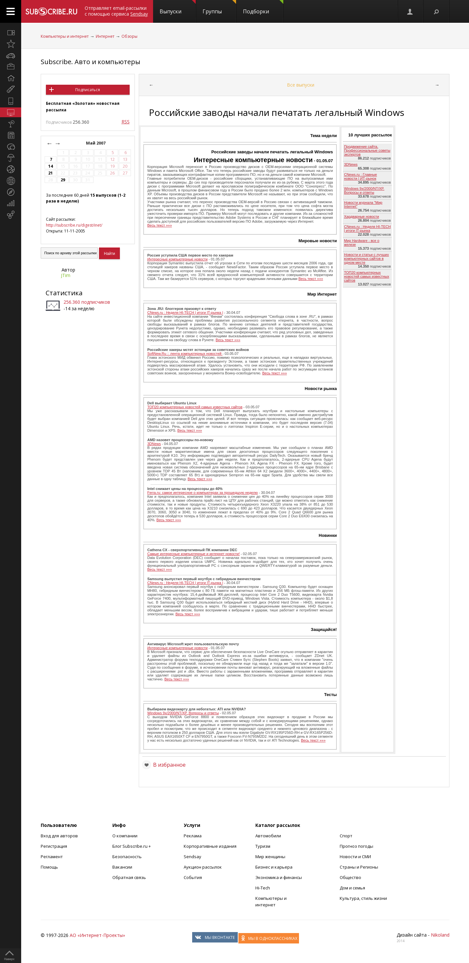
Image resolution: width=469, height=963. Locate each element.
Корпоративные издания (210, 846)
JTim (65, 275)
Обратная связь (129, 877)
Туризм (262, 846)
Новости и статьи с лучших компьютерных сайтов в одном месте (366, 258)
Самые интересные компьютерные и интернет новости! (193, 554)
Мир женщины (270, 856)
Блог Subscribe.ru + (132, 846)
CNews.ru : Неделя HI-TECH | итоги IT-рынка (367, 228)
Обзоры (129, 36)
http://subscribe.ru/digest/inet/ (74, 225)
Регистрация (54, 846)
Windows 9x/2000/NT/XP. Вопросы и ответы (183, 713)
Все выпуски (300, 85)
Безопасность (127, 856)
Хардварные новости (361, 216)
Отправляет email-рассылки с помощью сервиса (116, 11)
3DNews (154, 444)
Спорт (346, 836)
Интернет (105, 36)
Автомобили (268, 836)
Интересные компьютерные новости (253, 159)
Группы (219, 7)
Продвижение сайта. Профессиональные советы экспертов (367, 150)
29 (63, 180)
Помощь (49, 867)
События (193, 877)
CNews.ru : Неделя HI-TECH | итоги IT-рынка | (185, 312)
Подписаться (87, 89)
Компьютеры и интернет (65, 36)
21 (50, 173)
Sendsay (192, 856)
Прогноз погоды (356, 846)
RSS (125, 122)
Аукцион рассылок (203, 867)
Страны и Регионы (359, 867)
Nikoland (440, 935)
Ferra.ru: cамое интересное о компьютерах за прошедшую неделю (202, 493)
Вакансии (122, 867)
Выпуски (178, 7)
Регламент (52, 856)
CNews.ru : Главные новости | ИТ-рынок (360, 176)
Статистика (64, 292)
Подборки (263, 7)
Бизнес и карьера (273, 867)
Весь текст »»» (159, 225)
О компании (124, 836)
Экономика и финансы (278, 877)
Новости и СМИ (355, 856)
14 (50, 166)
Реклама (193, 836)
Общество (350, 877)
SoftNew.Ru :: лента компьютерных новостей (184, 354)
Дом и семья (352, 888)
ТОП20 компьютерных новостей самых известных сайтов (194, 407)
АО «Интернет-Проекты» (97, 935)
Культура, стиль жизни (363, 898)
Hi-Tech (262, 888)
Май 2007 (96, 143)
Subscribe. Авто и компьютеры (90, 61)
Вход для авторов (59, 836)
